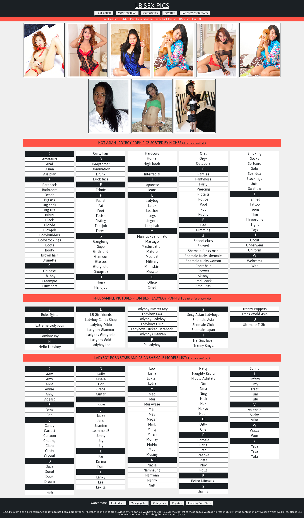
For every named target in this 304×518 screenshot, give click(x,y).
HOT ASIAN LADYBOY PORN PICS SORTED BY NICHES (152, 143)
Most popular (127, 13)
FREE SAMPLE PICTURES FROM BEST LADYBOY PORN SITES (152, 298)
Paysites (170, 13)
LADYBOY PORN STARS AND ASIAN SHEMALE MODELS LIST (152, 358)
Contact (173, 514)
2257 (182, 514)
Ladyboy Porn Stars (195, 13)
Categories (150, 13)
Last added (104, 13)
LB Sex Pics (152, 5)
